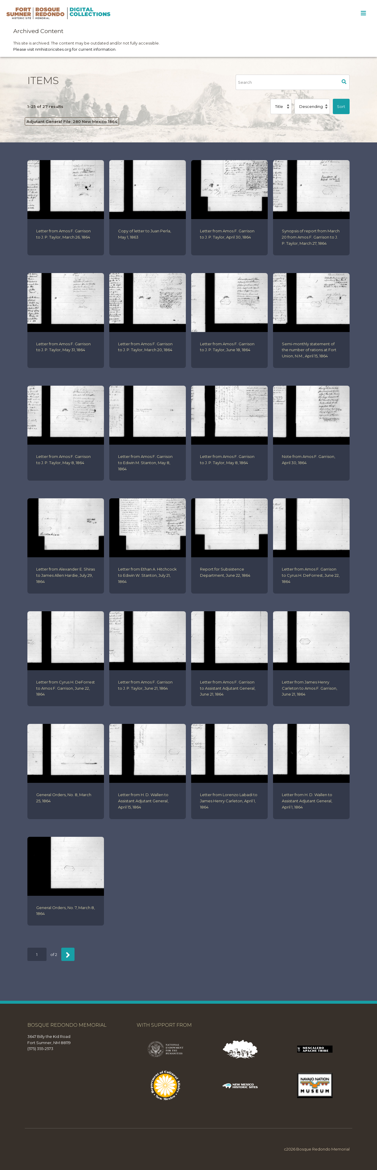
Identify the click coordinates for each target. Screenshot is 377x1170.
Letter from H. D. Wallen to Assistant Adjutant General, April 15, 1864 (143, 800)
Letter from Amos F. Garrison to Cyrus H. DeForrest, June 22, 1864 (311, 575)
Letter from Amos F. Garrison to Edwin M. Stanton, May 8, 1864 (145, 462)
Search (344, 82)
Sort (341, 106)
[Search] (287, 82)
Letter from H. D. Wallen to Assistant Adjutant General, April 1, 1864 (307, 800)
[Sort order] (312, 106)
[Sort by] (281, 106)
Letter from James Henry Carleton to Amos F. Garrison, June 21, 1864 (309, 688)
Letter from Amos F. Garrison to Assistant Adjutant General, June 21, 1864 (227, 688)
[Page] (37, 954)
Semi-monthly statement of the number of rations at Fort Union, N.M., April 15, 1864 (309, 350)
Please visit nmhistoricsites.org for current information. (64, 49)
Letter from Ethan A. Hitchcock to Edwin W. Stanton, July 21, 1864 (147, 575)
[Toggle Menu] (363, 13)
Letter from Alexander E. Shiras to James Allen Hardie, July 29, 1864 (65, 575)
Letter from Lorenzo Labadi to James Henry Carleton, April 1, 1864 (228, 800)
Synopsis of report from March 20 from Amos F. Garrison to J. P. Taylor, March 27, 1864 (311, 237)
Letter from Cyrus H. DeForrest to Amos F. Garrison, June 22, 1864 (65, 688)
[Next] (68, 954)
